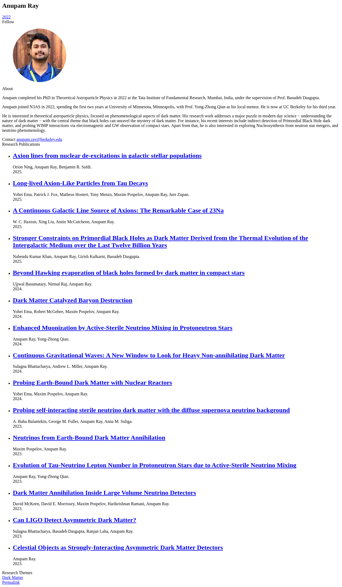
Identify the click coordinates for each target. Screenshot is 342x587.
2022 (6, 17)
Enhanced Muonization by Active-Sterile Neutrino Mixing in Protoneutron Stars (122, 327)
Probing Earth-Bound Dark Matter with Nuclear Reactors (92, 382)
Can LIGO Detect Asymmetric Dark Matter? (74, 519)
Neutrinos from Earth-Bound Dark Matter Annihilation (89, 437)
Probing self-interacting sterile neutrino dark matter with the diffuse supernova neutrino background (151, 410)
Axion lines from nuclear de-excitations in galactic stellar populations (107, 155)
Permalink (11, 582)
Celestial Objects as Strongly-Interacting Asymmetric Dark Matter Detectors (118, 547)
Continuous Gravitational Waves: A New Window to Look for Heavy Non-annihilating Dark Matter (149, 355)
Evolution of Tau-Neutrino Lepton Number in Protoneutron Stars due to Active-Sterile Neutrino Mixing (154, 465)
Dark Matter (12, 577)
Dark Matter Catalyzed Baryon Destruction (72, 300)
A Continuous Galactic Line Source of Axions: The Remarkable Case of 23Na (118, 210)
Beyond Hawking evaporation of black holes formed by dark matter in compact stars (129, 272)
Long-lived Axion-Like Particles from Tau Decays (80, 183)
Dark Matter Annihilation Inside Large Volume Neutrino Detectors (104, 492)
